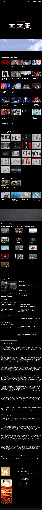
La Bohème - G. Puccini (36, 79)
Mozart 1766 (25, 199)
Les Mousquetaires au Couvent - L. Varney (5, 118)
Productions (27, 1)
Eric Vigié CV (39, 1)
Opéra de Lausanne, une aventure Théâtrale (15, 201)
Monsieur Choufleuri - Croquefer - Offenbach (4, 92)
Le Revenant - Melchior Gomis (36, 105)
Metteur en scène (12, 26)
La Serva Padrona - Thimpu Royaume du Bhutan (5, 189)
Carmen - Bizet (25, 78)
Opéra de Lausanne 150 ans (36, 200)
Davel (3, 199)
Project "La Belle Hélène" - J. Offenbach (36, 117)
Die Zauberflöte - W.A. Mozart (5, 67)
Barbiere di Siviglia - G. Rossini (36, 67)
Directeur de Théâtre (33, 1)
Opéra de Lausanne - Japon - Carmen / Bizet (15, 189)
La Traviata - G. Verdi (36, 91)
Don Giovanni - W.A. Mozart (5, 79)
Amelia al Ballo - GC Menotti (5, 105)
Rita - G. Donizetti (25, 104)
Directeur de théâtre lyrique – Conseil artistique (27, 26)
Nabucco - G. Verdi (26, 90)
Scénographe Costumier (20, 26)
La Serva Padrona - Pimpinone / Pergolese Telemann (15, 92)
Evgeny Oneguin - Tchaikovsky (25, 67)
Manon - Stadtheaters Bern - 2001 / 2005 (15, 117)
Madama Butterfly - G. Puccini (15, 79)
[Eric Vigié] (3, 1)
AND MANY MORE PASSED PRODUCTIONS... (25, 111)
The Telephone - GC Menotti (15, 105)
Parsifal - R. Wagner (14, 67)
